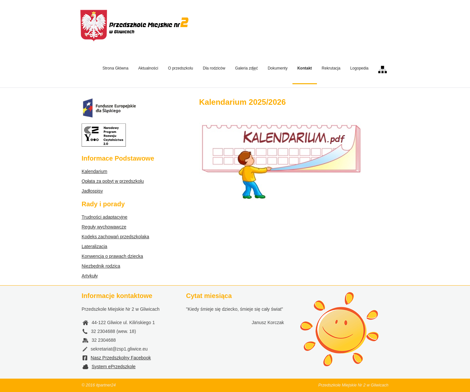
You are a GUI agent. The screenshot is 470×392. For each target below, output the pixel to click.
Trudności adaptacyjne (104, 217)
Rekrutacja (331, 68)
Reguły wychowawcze (104, 226)
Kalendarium (94, 171)
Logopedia (359, 68)
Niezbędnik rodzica (101, 266)
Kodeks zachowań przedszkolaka (115, 236)
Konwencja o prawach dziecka (112, 256)
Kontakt (304, 68)
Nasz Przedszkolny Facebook (121, 357)
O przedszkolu (180, 68)
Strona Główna (115, 68)
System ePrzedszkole (114, 366)
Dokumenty (278, 68)
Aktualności (148, 68)
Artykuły (90, 275)
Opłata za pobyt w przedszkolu (113, 181)
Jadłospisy (92, 191)
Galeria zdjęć (246, 68)
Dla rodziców (214, 68)
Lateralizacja (94, 246)
